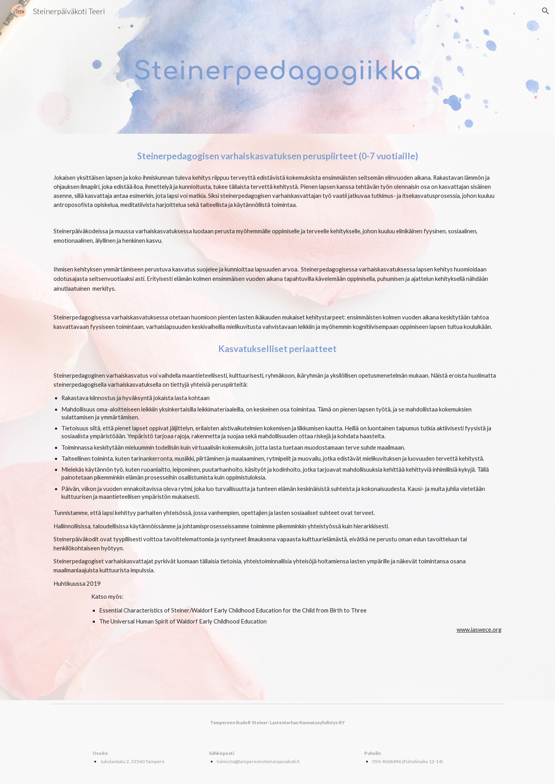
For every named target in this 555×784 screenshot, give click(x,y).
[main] (277, 67)
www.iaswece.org (479, 629)
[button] (545, 11)
